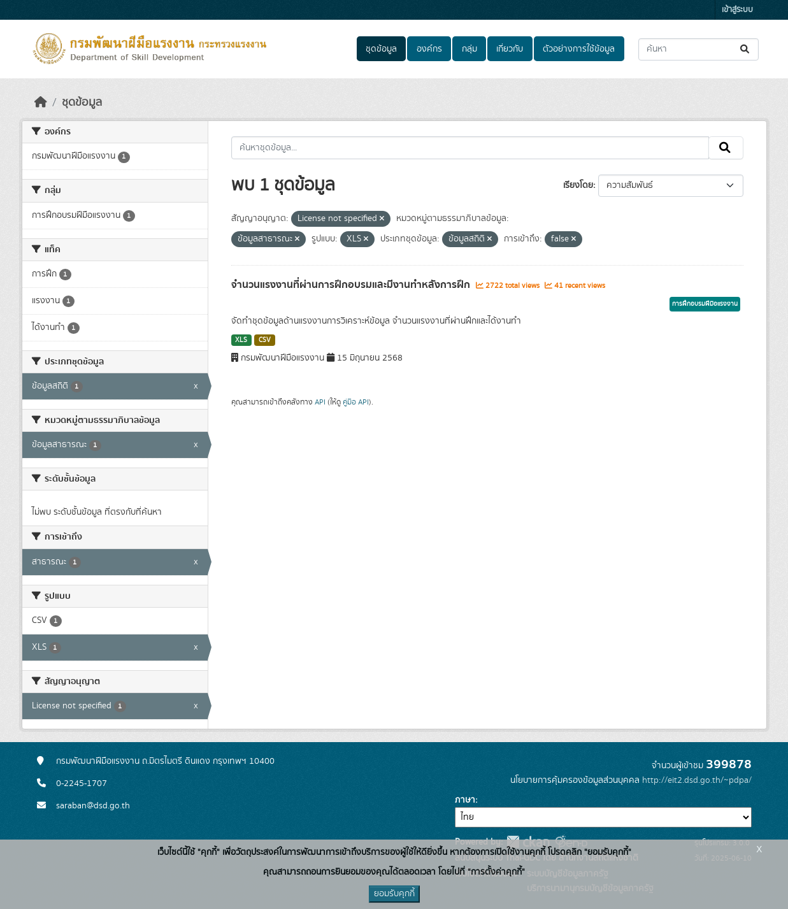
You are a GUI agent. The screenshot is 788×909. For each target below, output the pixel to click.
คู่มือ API (356, 402)
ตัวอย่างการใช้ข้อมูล (579, 49)
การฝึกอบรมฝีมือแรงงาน (705, 303)
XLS (241, 340)
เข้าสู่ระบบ (737, 10)
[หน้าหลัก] (40, 102)
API (320, 402)
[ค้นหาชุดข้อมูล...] (698, 49)
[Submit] (745, 49)
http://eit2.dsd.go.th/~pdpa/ (697, 780)
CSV (265, 340)
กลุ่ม (469, 49)
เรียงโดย (578, 185)
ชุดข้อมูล (381, 49)
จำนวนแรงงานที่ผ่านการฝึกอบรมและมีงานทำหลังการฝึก (352, 284)
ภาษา (465, 800)
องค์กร (429, 49)
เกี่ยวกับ (509, 49)
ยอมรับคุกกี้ (394, 893)
